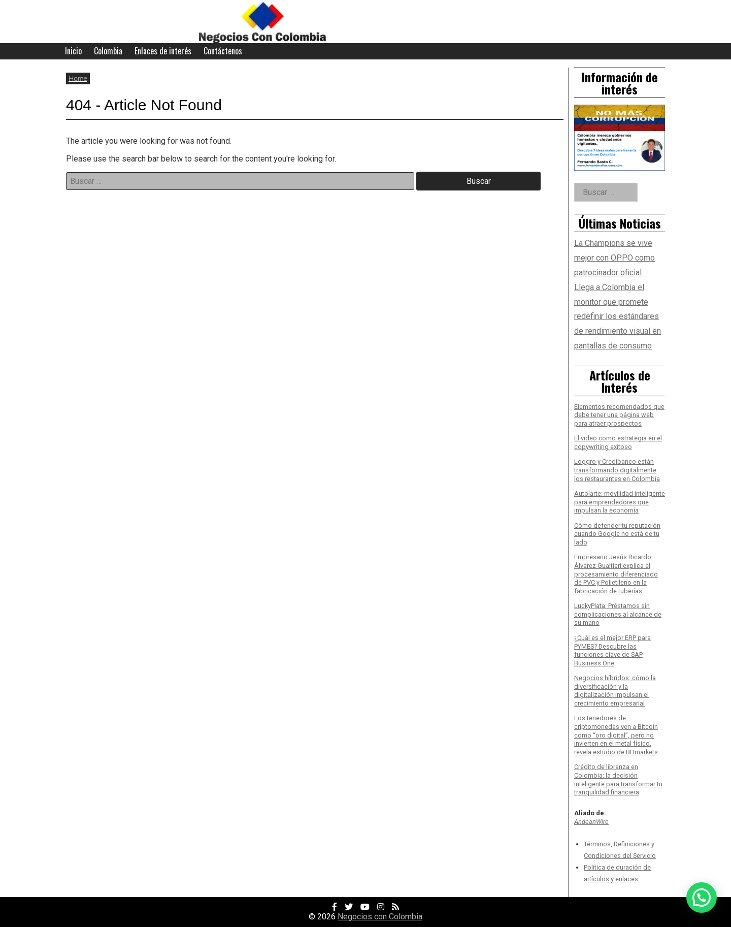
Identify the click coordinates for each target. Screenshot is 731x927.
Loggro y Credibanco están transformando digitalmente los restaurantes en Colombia (617, 470)
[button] (701, 897)
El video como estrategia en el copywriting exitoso (618, 442)
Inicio (73, 51)
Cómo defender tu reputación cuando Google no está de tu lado (617, 534)
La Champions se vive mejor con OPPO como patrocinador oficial (614, 257)
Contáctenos (223, 51)
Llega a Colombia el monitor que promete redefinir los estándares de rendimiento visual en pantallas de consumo (617, 316)
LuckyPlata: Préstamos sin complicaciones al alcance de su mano (617, 614)
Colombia (108, 51)
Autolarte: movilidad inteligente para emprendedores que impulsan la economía (619, 502)
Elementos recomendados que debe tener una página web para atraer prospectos (619, 415)
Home (78, 78)
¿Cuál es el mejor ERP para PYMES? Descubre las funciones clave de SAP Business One (612, 650)
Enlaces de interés (163, 51)
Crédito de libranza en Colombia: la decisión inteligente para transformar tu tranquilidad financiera (618, 779)
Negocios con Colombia (380, 916)
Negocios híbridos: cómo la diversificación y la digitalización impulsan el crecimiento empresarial (615, 690)
